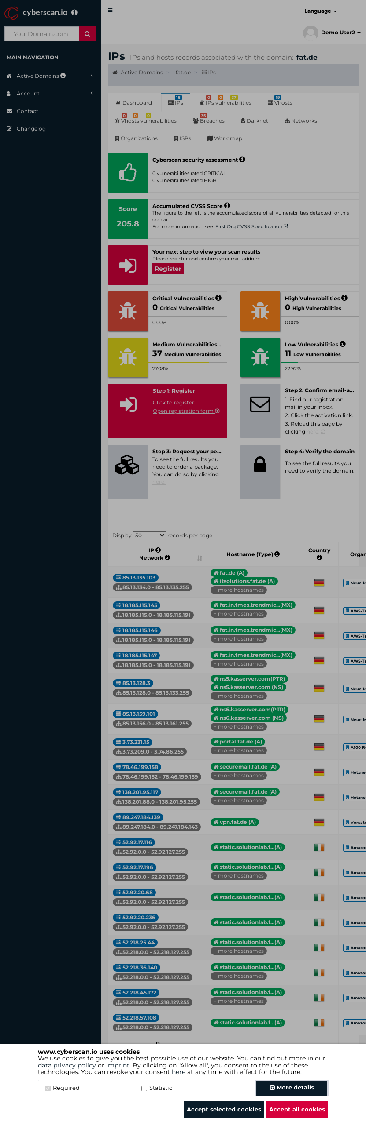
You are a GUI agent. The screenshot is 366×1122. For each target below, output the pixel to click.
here (178, 1072)
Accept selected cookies (224, 1109)
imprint (117, 1065)
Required (62, 1087)
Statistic (156, 1087)
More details (292, 1087)
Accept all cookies (297, 1109)
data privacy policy (67, 1065)
